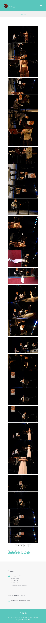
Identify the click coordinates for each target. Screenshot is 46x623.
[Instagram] (18, 552)
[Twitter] (22, 552)
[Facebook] (9, 552)
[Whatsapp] (15, 552)
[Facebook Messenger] (25, 552)
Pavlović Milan (26, 619)
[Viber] (12, 552)
